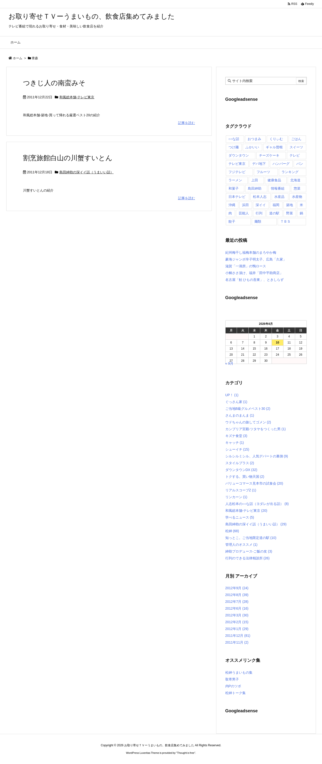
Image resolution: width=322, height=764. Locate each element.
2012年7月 (237, 602)
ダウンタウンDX (241, 470)
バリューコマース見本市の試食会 (254, 483)
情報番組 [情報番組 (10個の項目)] (277, 188)
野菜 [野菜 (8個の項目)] (289, 213)
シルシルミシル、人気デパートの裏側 (256, 456)
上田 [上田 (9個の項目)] (254, 180)
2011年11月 (237, 642)
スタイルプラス (239, 463)
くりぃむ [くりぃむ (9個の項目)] (276, 139)
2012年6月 (237, 608)
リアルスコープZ (240, 490)
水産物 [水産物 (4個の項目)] (297, 197)
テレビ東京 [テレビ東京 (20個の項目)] (236, 164)
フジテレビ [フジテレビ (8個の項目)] (236, 172)
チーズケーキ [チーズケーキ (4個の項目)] (269, 155)
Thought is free (185, 752)
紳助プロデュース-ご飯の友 (248, 551)
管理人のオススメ (241, 544)
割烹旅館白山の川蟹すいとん (67, 158)
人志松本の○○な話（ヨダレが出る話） (257, 504)
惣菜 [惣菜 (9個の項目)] (297, 188)
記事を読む (186, 123)
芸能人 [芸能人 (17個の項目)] (244, 213)
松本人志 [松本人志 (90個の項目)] (260, 197)
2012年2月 (237, 622)
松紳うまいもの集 (238, 672)
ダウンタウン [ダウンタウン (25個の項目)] (238, 155)
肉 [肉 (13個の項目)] (230, 213)
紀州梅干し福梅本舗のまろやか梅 (250, 252)
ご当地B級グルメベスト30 (247, 409)
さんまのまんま (239, 415)
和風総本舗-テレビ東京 (76, 97)
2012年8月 (237, 595)
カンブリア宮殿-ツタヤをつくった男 (255, 429)
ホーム (17, 58)
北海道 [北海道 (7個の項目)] (295, 180)
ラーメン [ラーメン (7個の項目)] (235, 180)
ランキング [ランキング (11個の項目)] (290, 172)
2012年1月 (237, 629)
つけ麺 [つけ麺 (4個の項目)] (233, 147)
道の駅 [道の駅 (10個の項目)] (274, 213)
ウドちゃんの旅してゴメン (248, 422)
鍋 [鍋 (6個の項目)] (301, 213)
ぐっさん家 (236, 402)
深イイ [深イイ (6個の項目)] (261, 205)
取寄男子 (232, 679)
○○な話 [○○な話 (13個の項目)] (233, 139)
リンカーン (236, 497)
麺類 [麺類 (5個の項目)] (257, 221)
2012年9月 (237, 588)
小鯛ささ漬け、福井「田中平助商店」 (254, 273)
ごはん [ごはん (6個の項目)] (296, 139)
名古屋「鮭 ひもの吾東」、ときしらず (254, 280)
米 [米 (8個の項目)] (301, 205)
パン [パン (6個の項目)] (299, 164)
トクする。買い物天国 (244, 477)
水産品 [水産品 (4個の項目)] (279, 197)
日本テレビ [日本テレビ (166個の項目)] (236, 197)
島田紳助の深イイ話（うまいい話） (86, 172)
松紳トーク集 (235, 693)
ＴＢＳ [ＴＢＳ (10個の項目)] (285, 221)
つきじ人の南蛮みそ (54, 83)
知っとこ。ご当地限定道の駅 (250, 538)
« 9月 (229, 363)
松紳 (232, 531)
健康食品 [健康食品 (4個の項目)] (274, 180)
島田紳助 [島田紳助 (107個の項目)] (254, 188)
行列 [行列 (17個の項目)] (259, 213)
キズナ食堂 (236, 436)
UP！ (231, 395)
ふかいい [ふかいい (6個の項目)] (252, 147)
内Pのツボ (233, 686)
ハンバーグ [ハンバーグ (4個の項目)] (281, 164)
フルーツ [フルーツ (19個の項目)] (263, 172)
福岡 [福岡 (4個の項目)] (276, 205)
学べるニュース (239, 517)
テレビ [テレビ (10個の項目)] (295, 155)
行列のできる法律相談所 (247, 558)
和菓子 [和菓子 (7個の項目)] (233, 188)
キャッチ (234, 443)
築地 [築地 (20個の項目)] (289, 205)
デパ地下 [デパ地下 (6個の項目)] (259, 164)
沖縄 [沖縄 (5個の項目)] (231, 205)
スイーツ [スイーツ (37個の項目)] (296, 147)
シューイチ (237, 449)
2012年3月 (237, 615)
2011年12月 (238, 636)
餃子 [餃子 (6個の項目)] (231, 221)
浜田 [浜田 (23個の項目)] (245, 205)
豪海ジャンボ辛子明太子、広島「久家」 (255, 259)
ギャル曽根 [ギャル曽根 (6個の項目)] (274, 147)
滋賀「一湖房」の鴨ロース (245, 266)
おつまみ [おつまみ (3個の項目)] (254, 139)
